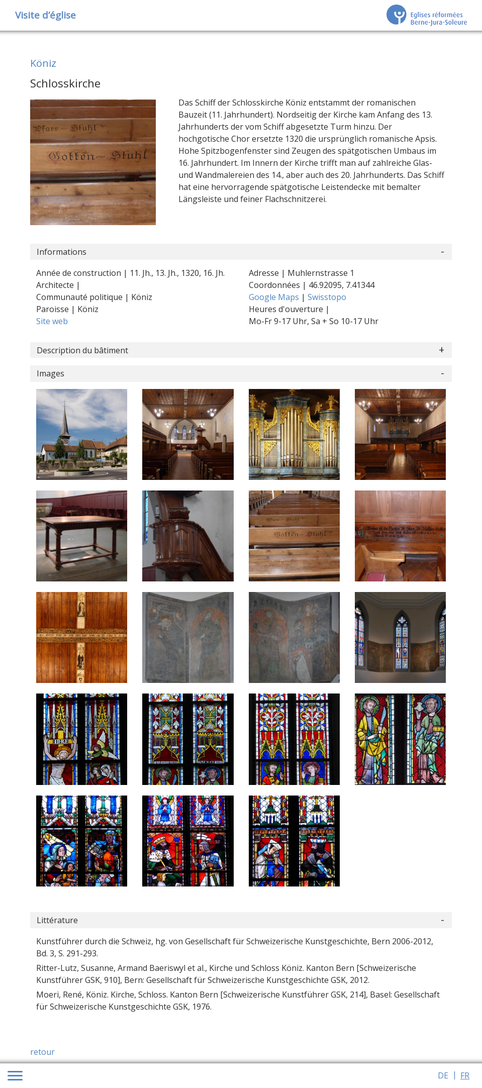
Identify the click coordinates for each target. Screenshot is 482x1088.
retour (42, 1051)
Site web (52, 321)
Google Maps (275, 297)
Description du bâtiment (82, 350)
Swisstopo (327, 297)
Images (50, 373)
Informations (61, 251)
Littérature (57, 920)
